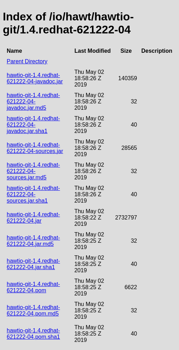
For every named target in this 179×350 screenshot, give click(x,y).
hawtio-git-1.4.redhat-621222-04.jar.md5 (33, 241)
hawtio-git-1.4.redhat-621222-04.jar (33, 217)
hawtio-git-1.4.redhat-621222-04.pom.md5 (33, 310)
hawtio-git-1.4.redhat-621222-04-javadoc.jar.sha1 (33, 124)
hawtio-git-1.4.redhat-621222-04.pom (33, 287)
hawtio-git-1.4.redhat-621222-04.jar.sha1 (33, 264)
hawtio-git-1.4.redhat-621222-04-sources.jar (35, 148)
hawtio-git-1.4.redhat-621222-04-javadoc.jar (35, 78)
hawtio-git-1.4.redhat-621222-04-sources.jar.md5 (33, 171)
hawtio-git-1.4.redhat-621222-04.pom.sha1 (33, 333)
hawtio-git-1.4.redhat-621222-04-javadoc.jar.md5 (33, 101)
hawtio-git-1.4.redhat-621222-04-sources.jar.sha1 (33, 194)
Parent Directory (27, 61)
